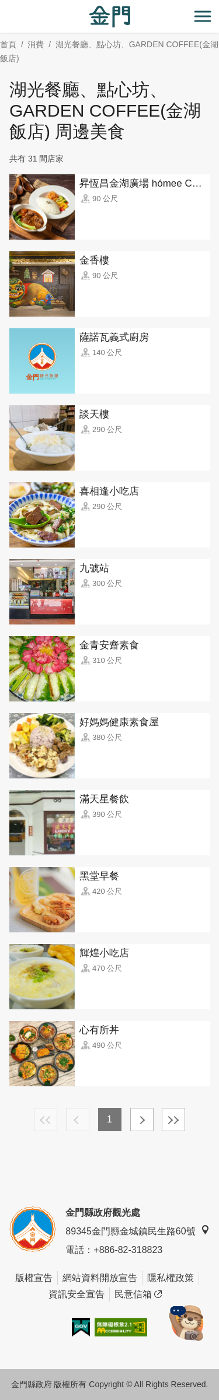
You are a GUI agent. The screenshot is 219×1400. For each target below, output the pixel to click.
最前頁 (45, 1119)
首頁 (8, 44)
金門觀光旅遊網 (110, 16)
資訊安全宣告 (76, 1294)
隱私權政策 (170, 1278)
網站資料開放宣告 (99, 1278)
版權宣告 (34, 1278)
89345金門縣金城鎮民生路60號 (137, 1230)
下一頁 (142, 1119)
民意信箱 (138, 1294)
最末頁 (173, 1119)
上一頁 (77, 1119)
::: (4, 7)
